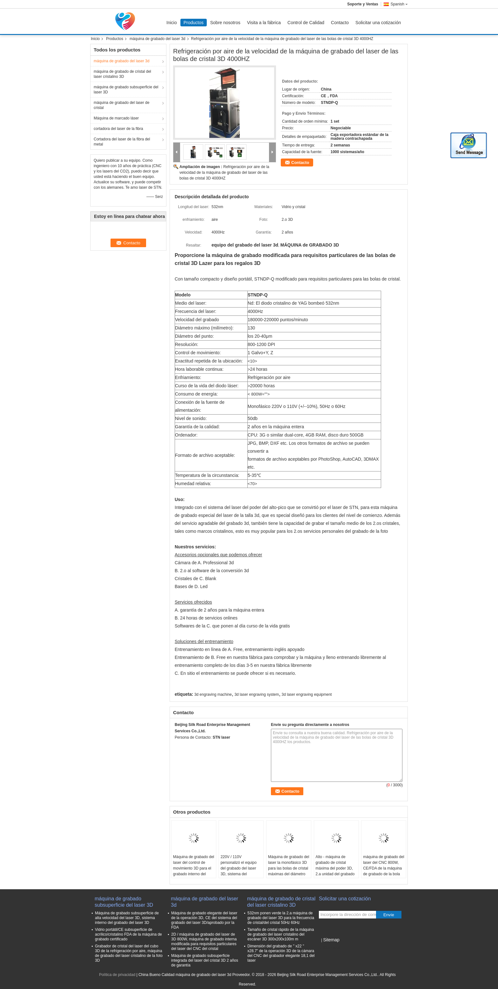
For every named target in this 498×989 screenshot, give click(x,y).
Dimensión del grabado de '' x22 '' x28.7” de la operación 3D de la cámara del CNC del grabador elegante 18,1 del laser (280, 953)
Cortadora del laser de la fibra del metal (122, 141)
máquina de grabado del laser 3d (157, 39)
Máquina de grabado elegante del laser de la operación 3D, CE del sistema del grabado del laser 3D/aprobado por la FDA (204, 920)
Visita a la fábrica (264, 22)
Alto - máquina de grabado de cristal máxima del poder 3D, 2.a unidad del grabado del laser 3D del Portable (335, 871)
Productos (194, 22)
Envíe (388, 914)
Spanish (399, 4)
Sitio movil (329, 947)
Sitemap (331, 939)
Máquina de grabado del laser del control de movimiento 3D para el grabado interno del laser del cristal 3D (193, 868)
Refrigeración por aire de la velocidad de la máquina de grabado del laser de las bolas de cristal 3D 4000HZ (224, 172)
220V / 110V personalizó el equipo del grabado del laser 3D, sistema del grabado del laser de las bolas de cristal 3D (240, 871)
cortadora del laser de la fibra (118, 128)
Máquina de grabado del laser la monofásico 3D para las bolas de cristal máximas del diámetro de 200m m (288, 868)
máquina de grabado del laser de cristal (121, 105)
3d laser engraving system (256, 694)
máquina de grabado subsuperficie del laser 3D (126, 89)
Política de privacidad (117, 974)
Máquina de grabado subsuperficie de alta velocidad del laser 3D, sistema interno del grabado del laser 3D (127, 918)
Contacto (340, 22)
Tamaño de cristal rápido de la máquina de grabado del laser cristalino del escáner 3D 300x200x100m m (280, 934)
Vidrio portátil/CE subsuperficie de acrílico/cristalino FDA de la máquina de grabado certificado (128, 934)
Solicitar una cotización (378, 22)
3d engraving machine (213, 694)
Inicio (171, 22)
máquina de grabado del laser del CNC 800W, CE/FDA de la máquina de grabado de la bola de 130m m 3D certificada (383, 871)
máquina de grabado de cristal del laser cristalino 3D (122, 74)
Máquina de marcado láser (116, 118)
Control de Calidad (305, 22)
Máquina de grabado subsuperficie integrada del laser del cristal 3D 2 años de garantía (204, 960)
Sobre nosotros (225, 22)
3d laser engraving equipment (307, 694)
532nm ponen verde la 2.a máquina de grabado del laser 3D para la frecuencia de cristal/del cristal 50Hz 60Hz (280, 918)
